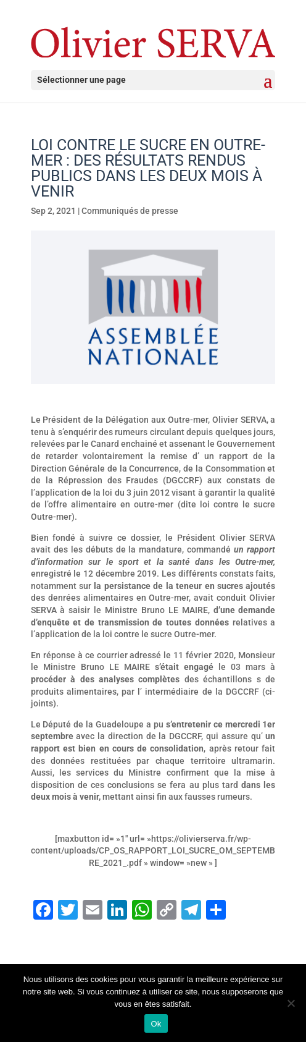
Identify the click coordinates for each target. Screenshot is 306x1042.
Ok (156, 1023)
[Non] (290, 1003)
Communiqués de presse (129, 211)
